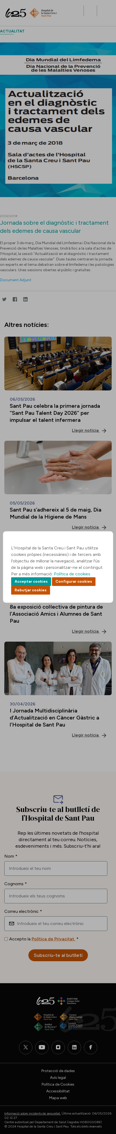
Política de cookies (72, 573)
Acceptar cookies (31, 581)
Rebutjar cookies (31, 590)
